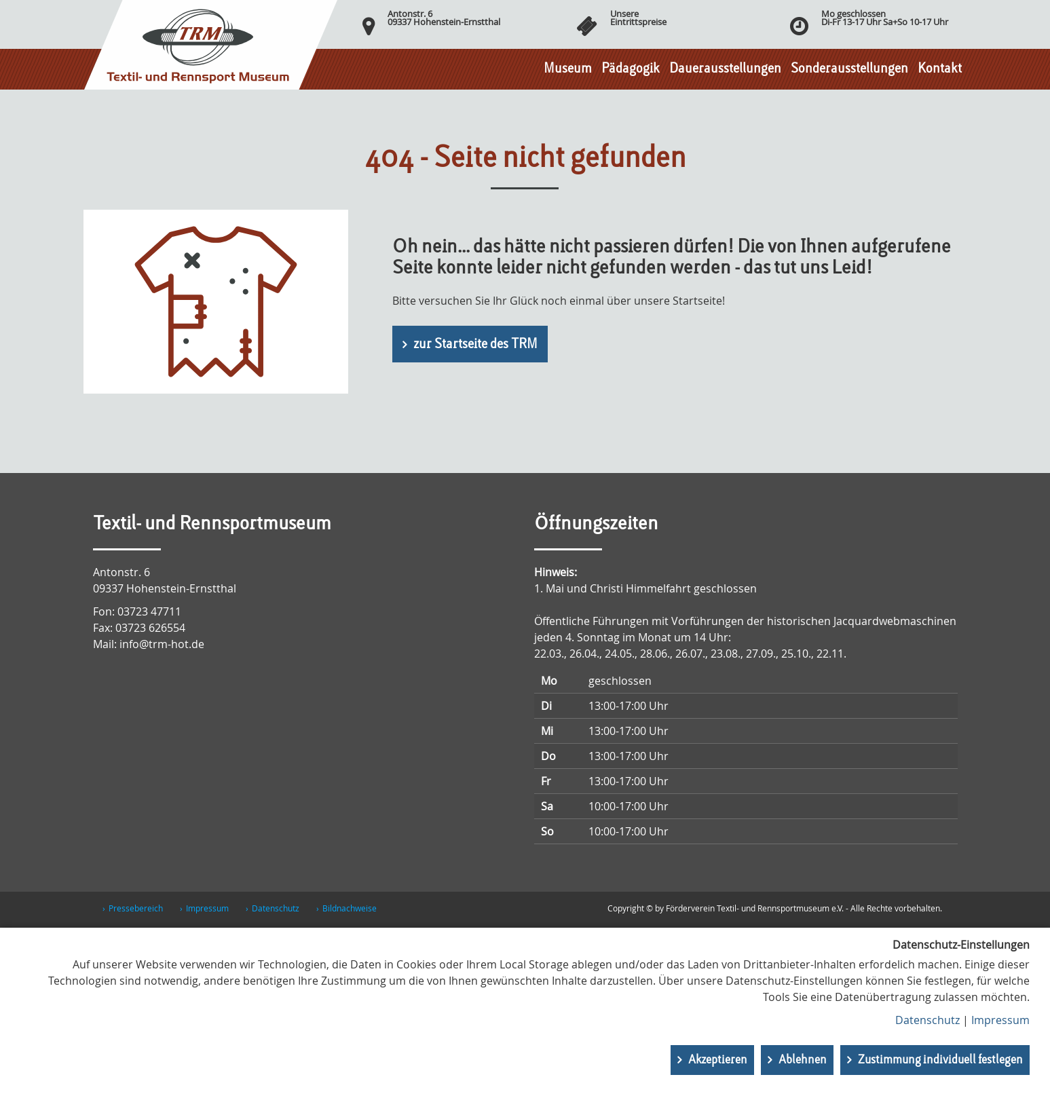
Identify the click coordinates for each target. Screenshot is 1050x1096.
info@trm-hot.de (161, 644)
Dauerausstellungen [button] (725, 69)
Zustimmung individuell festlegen (940, 1060)
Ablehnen (803, 1060)
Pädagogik (630, 69)
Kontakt (940, 69)
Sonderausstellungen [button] (849, 69)
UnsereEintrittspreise (638, 17)
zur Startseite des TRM (475, 345)
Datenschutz (275, 908)
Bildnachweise (349, 908)
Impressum (207, 908)
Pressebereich (136, 908)
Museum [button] (568, 69)
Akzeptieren (717, 1060)
